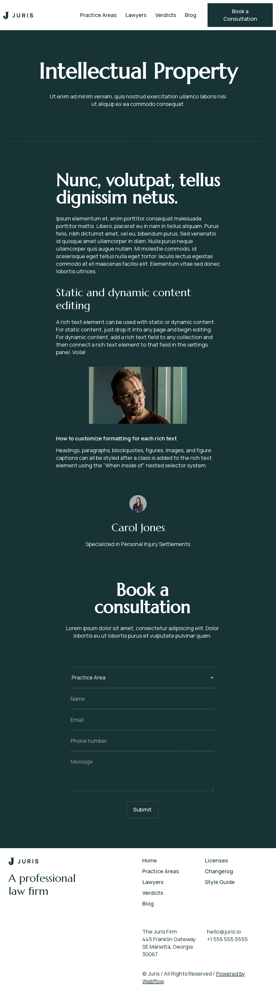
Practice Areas (98, 15)
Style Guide (220, 882)
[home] (18, 15)
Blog (190, 15)
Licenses (216, 860)
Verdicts (165, 15)
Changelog (219, 871)
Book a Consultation (240, 15)
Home (149, 860)
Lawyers (136, 15)
